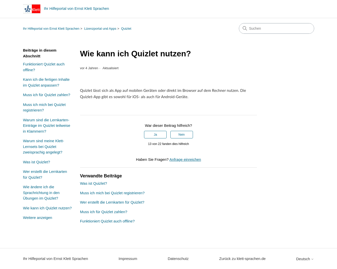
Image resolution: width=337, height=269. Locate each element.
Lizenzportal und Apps (100, 28)
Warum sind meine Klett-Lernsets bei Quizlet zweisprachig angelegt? (43, 146)
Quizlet (126, 28)
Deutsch (305, 259)
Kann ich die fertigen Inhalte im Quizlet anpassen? (46, 82)
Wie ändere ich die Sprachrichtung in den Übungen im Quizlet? (41, 192)
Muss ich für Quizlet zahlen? (46, 95)
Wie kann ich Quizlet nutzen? (47, 208)
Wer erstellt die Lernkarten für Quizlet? (45, 174)
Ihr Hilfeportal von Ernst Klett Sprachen (51, 28)
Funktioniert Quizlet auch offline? (44, 67)
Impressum (128, 258)
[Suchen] (276, 28)
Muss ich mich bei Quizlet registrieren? (44, 107)
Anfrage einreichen (185, 159)
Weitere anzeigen (37, 217)
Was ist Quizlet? (36, 162)
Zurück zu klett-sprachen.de (242, 258)
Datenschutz (178, 258)
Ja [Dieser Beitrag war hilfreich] (155, 134)
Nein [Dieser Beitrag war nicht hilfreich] (181, 134)
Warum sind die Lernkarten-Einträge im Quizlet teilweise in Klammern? (46, 125)
